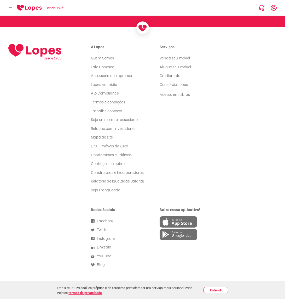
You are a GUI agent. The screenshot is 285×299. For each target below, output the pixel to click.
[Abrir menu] (10, 7)
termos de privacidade (85, 292)
